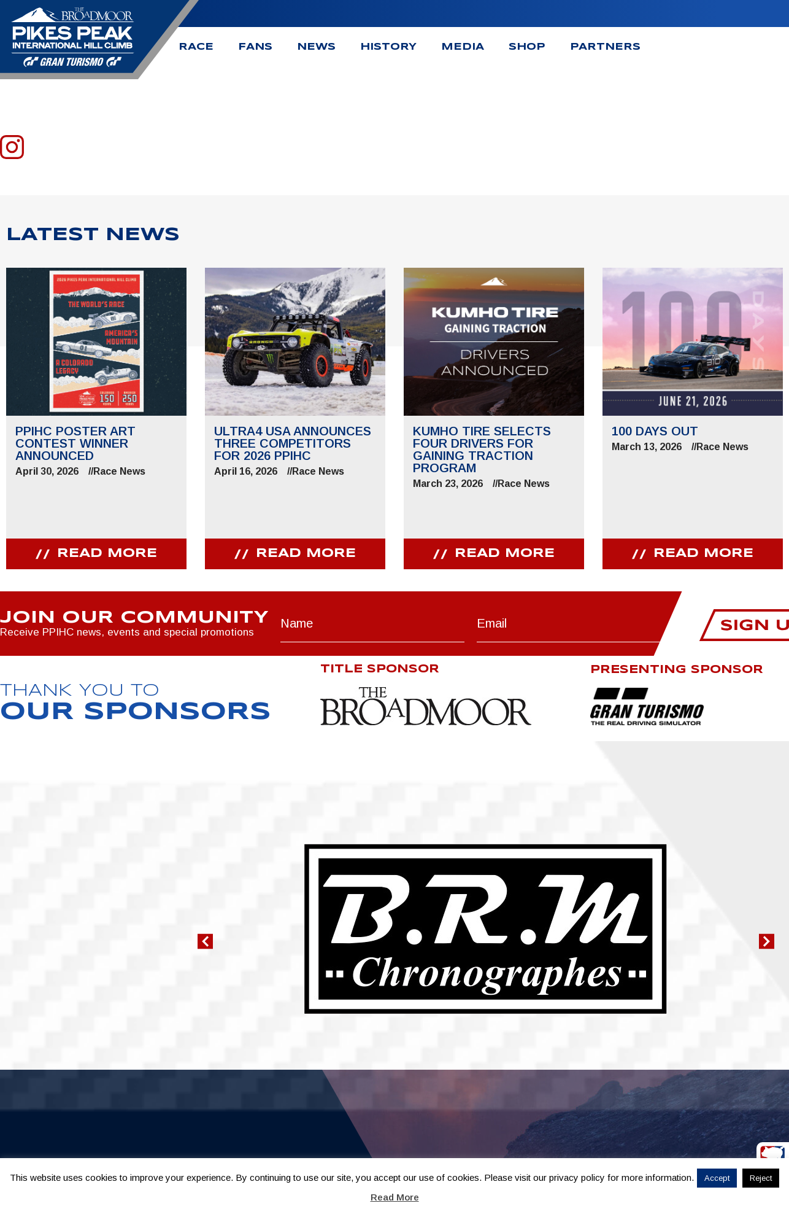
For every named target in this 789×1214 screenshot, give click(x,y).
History (388, 47)
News (316, 47)
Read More (395, 1197)
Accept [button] (716, 1178)
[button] (205, 941)
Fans (255, 47)
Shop (527, 47)
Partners (605, 47)
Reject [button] (761, 1178)
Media (462, 47)
